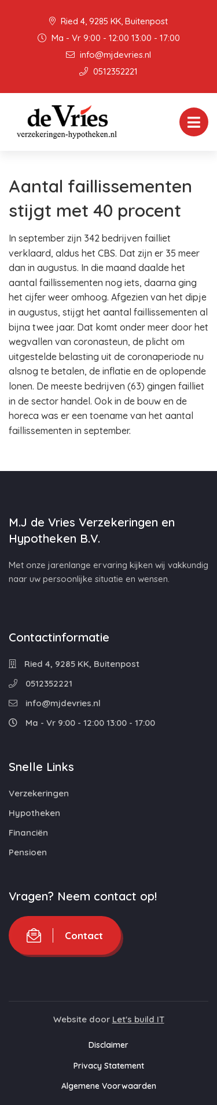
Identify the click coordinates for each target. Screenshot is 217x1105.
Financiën (28, 832)
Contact (65, 935)
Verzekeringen (39, 793)
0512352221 (108, 71)
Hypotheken (34, 812)
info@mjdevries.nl (108, 54)
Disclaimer (108, 1045)
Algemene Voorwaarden (108, 1086)
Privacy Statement (108, 1065)
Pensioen (28, 852)
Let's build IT (138, 1019)
